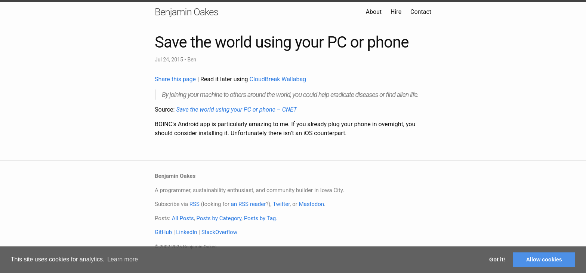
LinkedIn (186, 232)
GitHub (163, 232)
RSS (194, 204)
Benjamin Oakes (186, 12)
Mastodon (311, 204)
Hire (396, 11)
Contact (420, 11)
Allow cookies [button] (544, 260)
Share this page (176, 79)
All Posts (183, 218)
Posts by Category (218, 218)
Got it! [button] (497, 260)
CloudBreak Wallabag (278, 79)
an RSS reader (248, 204)
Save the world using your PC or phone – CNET (236, 109)
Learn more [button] (122, 259)
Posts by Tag (260, 218)
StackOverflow (219, 232)
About (374, 11)
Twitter (281, 204)
